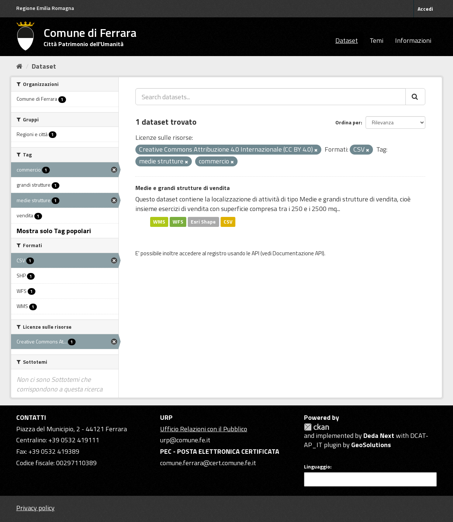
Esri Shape (203, 221)
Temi (376, 40)
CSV (228, 221)
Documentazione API (298, 253)
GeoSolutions (371, 445)
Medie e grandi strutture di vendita (182, 187)
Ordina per (348, 122)
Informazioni (413, 40)
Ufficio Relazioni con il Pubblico (203, 429)
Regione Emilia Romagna (45, 8)
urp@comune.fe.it (185, 440)
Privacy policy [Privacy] (35, 508)
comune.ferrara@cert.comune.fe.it (208, 463)
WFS (178, 221)
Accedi (425, 9)
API (255, 253)
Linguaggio (317, 466)
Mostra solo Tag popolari (54, 231)
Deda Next (378, 435)
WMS (159, 221)
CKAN (316, 427)
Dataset (346, 40)
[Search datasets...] (270, 96)
